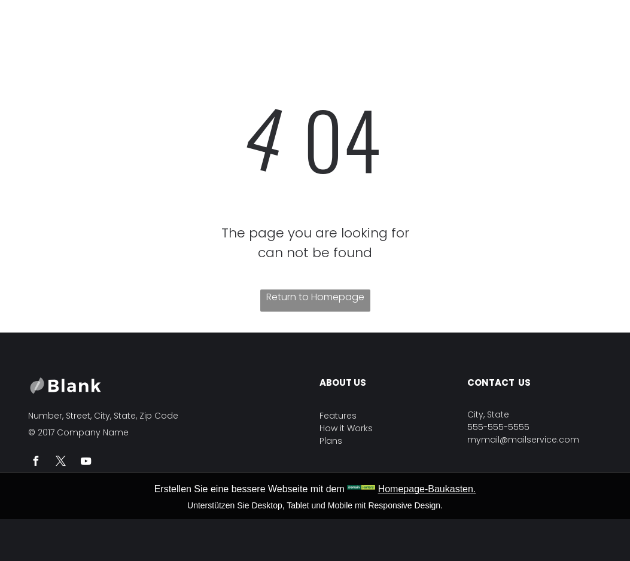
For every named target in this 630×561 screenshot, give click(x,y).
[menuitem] (194, 25)
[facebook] (36, 462)
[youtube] (86, 462)
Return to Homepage (315, 297)
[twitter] (61, 462)
